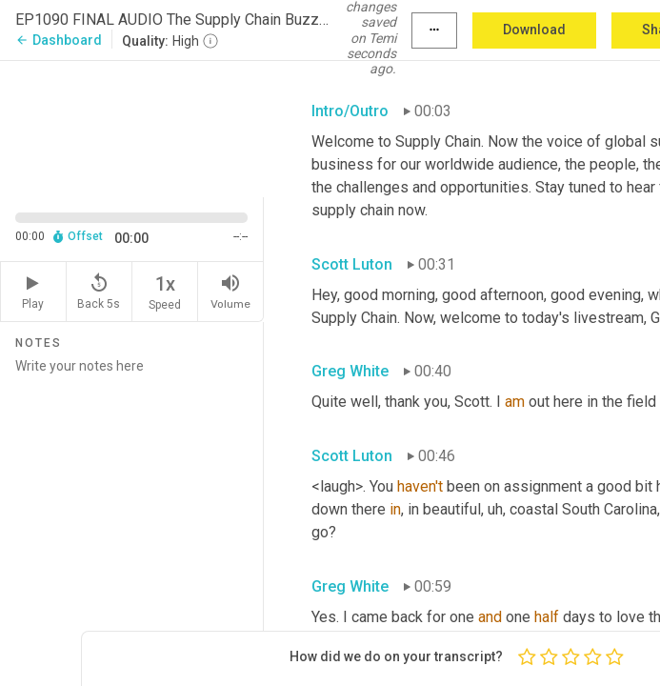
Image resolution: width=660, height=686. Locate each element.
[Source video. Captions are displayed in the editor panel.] (132, 127)
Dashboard (58, 40)
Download (534, 29)
